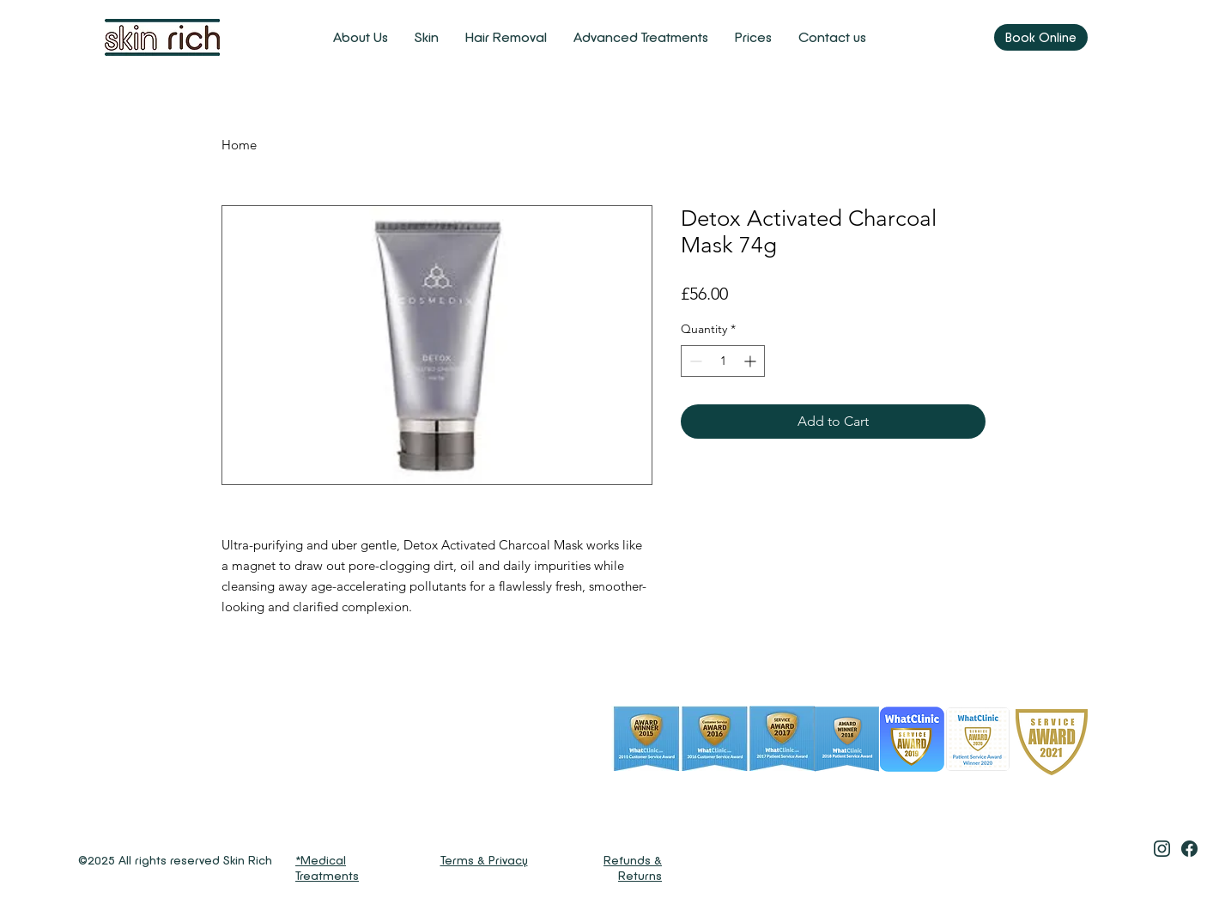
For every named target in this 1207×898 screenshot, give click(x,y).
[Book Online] (1041, 37)
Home (239, 145)
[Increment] (751, 361)
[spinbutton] (723, 361)
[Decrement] (694, 361)
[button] (426, 37)
